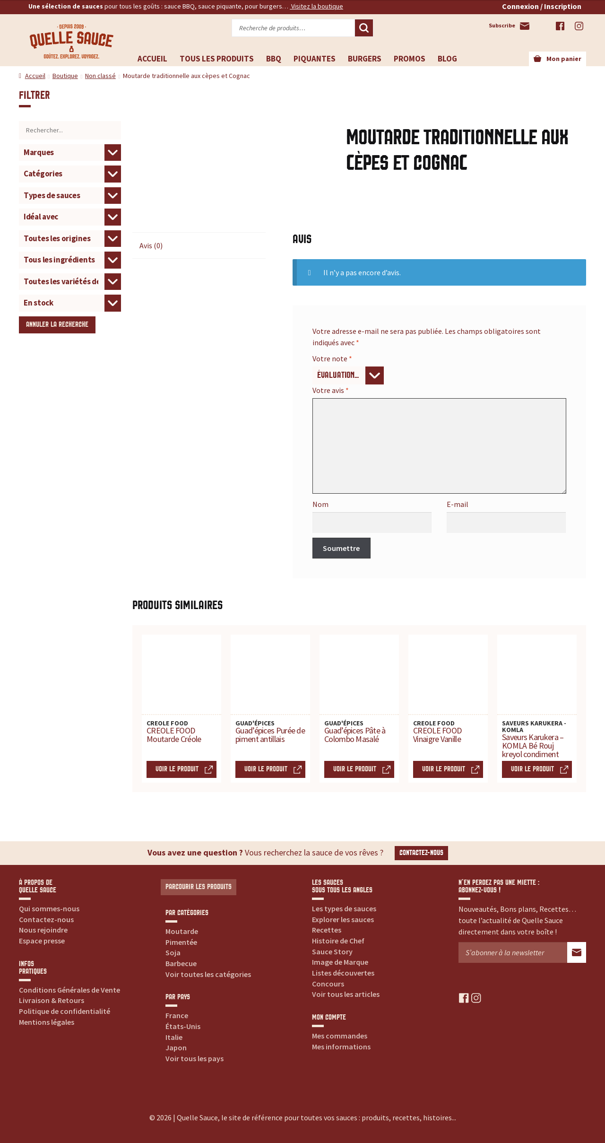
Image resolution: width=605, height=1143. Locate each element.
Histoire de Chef (338, 940)
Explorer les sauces (343, 919)
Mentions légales (46, 1022)
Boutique (65, 75)
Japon (176, 1047)
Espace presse (42, 940)
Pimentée (181, 942)
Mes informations (341, 1046)
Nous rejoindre (43, 929)
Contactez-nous (421, 852)
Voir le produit (177, 769)
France (176, 1015)
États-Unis (182, 1026)
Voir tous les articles (346, 994)
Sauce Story (332, 951)
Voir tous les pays (194, 1058)
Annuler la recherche (57, 324)
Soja (173, 952)
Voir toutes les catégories (208, 974)
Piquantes (315, 58)
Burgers (364, 58)
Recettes (326, 929)
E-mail (457, 504)
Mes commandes (339, 1035)
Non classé (100, 75)
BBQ (273, 58)
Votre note (332, 358)
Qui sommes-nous (49, 908)
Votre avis (330, 390)
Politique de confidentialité (64, 1011)
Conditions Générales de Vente (69, 990)
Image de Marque (340, 962)
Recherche (363, 28)
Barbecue (181, 963)
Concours (328, 983)
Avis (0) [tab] (151, 245)
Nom (320, 504)
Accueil (152, 58)
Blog (447, 58)
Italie (173, 1037)
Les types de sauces (344, 908)
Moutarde (181, 931)
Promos (409, 58)
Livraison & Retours (51, 1000)
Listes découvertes (343, 972)
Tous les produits (217, 58)
